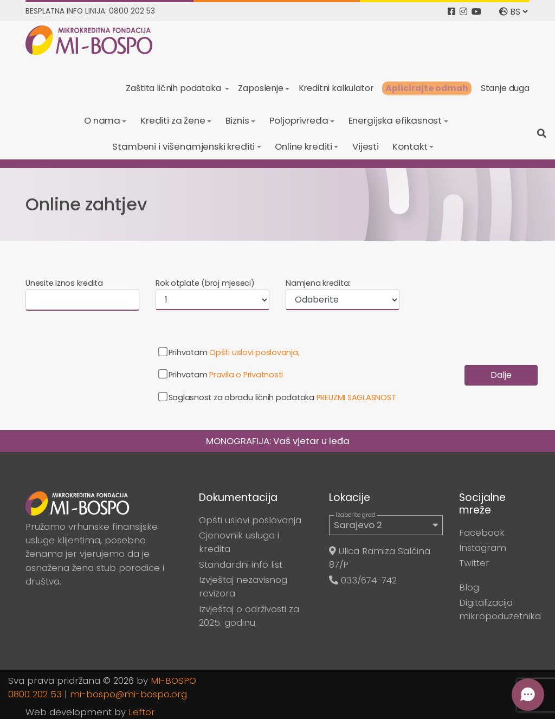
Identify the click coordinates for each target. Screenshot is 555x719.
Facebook (482, 532)
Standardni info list (240, 564)
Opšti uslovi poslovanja (250, 520)
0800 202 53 (35, 694)
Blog (469, 587)
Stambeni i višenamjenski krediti (183, 146)
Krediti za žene (172, 120)
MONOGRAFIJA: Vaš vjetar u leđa (278, 440)
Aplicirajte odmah (426, 88)
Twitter (474, 562)
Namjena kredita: (318, 283)
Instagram (482, 547)
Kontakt (409, 146)
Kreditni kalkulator (336, 88)
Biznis (237, 120)
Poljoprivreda (298, 120)
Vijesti (365, 146)
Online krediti (303, 146)
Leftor (141, 711)
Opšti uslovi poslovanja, (254, 352)
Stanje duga (505, 88)
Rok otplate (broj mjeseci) (205, 283)
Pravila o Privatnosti (246, 374)
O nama (102, 120)
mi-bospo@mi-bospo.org (128, 694)
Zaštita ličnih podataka (174, 88)
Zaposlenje (260, 88)
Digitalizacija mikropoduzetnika (500, 609)
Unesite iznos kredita (64, 283)
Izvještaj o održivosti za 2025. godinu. (249, 615)
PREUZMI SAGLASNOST (356, 397)
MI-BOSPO (173, 680)
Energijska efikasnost (395, 120)
